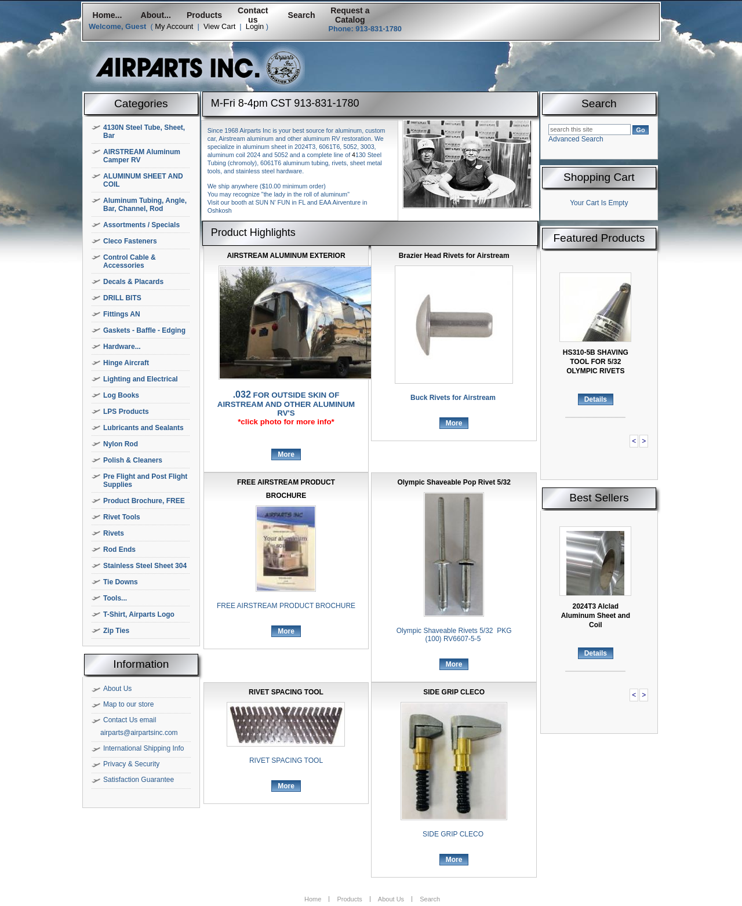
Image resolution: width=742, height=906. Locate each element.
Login (255, 26)
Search (301, 15)
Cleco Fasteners (130, 241)
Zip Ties (116, 631)
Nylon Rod (120, 444)
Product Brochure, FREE (144, 501)
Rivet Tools (121, 517)
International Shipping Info (143, 748)
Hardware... (122, 347)
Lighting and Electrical (140, 379)
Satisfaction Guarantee (138, 780)
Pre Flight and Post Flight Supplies (145, 480)
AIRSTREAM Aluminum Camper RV (141, 156)
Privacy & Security (131, 764)
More (286, 454)
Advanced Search (575, 139)
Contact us (253, 15)
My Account (174, 26)
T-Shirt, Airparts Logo (138, 614)
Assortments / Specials (141, 225)
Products (204, 15)
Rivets (113, 533)
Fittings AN (121, 314)
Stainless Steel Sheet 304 (145, 566)
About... (156, 15)
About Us (117, 689)
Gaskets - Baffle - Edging (144, 330)
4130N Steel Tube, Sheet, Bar (144, 131)
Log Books (121, 395)
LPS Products (126, 411)
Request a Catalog (349, 15)
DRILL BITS (122, 298)
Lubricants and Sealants (143, 428)
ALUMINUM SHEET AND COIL (143, 180)
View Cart (219, 26)
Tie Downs (120, 582)
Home (312, 899)
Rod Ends (119, 549)
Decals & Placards (133, 282)
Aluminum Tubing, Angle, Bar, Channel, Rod (145, 205)
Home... (107, 15)
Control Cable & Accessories (129, 261)
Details (595, 399)
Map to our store (128, 704)
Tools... (115, 598)
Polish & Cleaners (132, 460)
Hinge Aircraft (126, 363)
